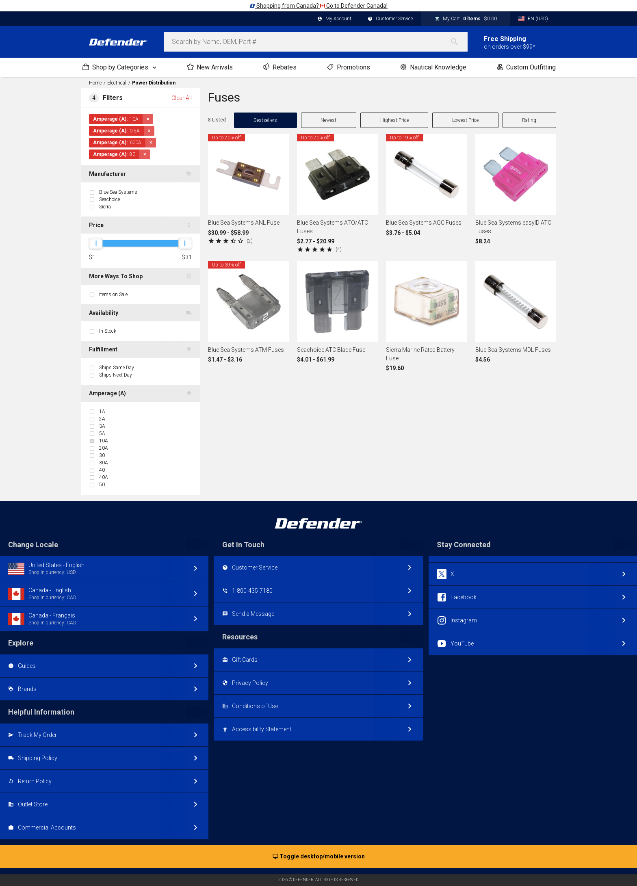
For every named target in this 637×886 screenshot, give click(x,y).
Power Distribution (154, 82)
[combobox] (316, 42)
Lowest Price (465, 120)
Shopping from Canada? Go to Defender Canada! (318, 5)
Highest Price (394, 120)
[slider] (95, 243)
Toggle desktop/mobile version (319, 856)
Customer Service (390, 19)
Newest (328, 120)
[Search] (459, 42)
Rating (529, 120)
